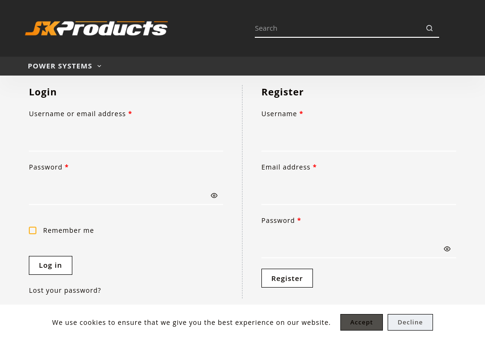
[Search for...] (337, 28)
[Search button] (429, 28)
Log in (50, 265)
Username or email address (96, 113)
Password (64, 166)
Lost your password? (65, 290)
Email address (304, 166)
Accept (361, 322)
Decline (410, 322)
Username (298, 113)
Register (287, 278)
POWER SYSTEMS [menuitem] (66, 66)
